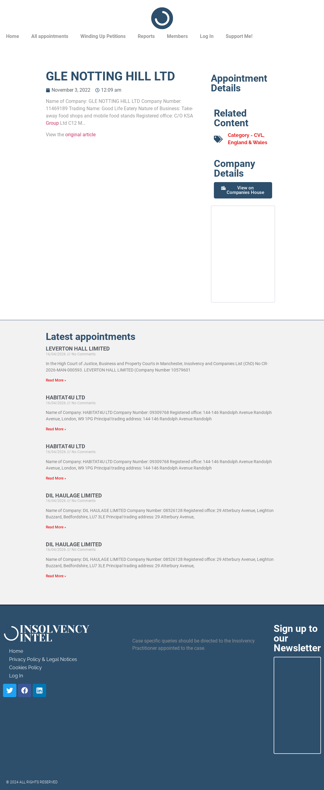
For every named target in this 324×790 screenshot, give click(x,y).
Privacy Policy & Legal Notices (43, 659)
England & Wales (247, 142)
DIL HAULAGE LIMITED (74, 495)
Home (12, 36)
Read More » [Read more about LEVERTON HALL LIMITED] (56, 380)
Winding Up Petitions (103, 36)
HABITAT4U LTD (65, 397)
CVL (258, 135)
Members (177, 36)
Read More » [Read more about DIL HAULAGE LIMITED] (56, 527)
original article (80, 134)
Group (52, 123)
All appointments (49, 36)
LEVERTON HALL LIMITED (78, 348)
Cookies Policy (25, 667)
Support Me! (239, 36)
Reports (146, 36)
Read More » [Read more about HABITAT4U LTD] (56, 429)
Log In (207, 36)
